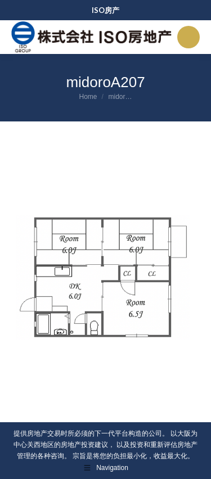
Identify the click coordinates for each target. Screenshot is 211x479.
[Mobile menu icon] (188, 37)
